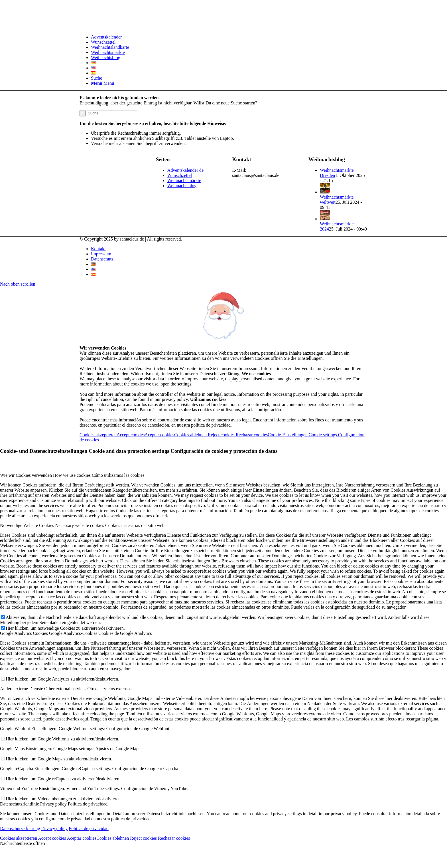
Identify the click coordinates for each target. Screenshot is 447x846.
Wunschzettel (179, 175)
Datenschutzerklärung (20, 828)
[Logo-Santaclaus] (122, 27)
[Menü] (102, 83)
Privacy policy (54, 828)
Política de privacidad (89, 828)
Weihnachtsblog (182, 185)
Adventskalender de (185, 170)
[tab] (223, 475)
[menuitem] (229, 37)
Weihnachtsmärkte (184, 180)
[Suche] (96, 78)
